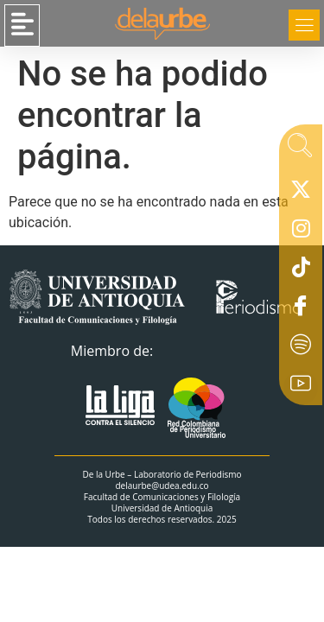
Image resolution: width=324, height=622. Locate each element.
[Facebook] (300, 310)
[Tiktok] (300, 271)
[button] (22, 25)
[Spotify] (300, 349)
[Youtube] (300, 388)
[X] (300, 193)
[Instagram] (300, 232)
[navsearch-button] (300, 150)
